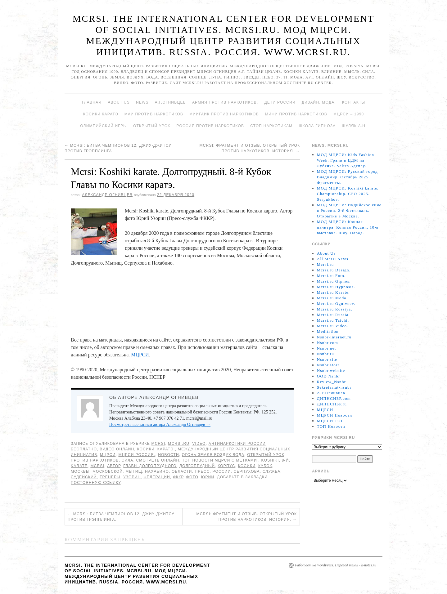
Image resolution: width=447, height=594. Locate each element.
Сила (127, 460)
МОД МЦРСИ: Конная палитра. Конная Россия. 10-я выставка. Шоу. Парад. (348, 227)
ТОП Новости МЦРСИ (206, 460)
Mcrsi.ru (178, 443)
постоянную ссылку (96, 482)
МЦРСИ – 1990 (348, 114)
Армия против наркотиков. (225, 102)
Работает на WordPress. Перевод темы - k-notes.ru (335, 565)
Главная (92, 102)
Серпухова (247, 471)
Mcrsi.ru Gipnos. (334, 281)
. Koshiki (268, 460)
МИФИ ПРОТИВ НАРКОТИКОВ (296, 114)
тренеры (110, 477)
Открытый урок (151, 126)
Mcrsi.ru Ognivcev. (336, 303)
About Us (119, 102)
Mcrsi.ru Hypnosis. (336, 286)
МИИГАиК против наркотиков (224, 114)
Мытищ (133, 471)
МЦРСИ (140, 354)
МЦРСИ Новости (334, 415)
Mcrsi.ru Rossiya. (334, 309)
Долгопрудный (197, 466)
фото (192, 477)
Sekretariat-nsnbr (334, 387)
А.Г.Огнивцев (170, 102)
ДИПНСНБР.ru (332, 404)
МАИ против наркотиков (153, 114)
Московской (108, 471)
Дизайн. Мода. (319, 102)
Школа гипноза (317, 126)
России (222, 471)
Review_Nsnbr (331, 381)
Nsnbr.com (327, 342)
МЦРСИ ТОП (330, 420)
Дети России (280, 102)
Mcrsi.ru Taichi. (333, 320)
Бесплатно (84, 449)
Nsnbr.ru (325, 353)
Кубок (265, 466)
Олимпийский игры (103, 126)
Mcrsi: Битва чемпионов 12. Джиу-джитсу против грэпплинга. (121, 517)
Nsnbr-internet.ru (334, 337)
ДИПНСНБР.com (334, 398)
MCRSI (158, 443)
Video (198, 443)
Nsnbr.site (327, 359)
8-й (285, 460)
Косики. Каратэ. (156, 449)
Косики (246, 466)
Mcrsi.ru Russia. (333, 314)
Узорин (132, 477)
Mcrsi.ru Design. (334, 270)
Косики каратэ (100, 114)
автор (113, 466)
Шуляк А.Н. (354, 126)
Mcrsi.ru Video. (332, 326)
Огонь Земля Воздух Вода (213, 455)
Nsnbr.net (326, 348)
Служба (272, 471)
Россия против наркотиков (210, 126)
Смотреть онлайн (157, 460)
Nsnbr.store (328, 365)
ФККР (178, 477)
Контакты (353, 102)
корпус (226, 466)
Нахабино (157, 471)
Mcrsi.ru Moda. (332, 298)
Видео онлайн (117, 449)
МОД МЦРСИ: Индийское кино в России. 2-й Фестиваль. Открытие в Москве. (349, 210)
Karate (79, 466)
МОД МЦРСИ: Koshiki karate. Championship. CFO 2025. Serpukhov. (348, 194)
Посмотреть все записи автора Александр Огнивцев (159, 424)
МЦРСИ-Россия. (136, 455)
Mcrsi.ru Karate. (333, 292)
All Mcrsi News (332, 259)
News (142, 102)
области (182, 471)
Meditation (328, 331)
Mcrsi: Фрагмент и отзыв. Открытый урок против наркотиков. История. (246, 517)
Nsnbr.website (331, 370)
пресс (202, 471)
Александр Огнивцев (107, 195)
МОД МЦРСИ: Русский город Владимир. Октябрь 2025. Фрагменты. (347, 177)
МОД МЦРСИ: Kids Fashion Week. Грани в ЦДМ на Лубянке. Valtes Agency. (345, 160)
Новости (168, 455)
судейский (84, 477)
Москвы (80, 471)
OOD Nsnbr (328, 376)
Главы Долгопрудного (150, 466)
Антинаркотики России (237, 443)
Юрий (207, 477)
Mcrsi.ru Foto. (331, 275)
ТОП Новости (331, 426)
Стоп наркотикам (271, 126)
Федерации (156, 477)
